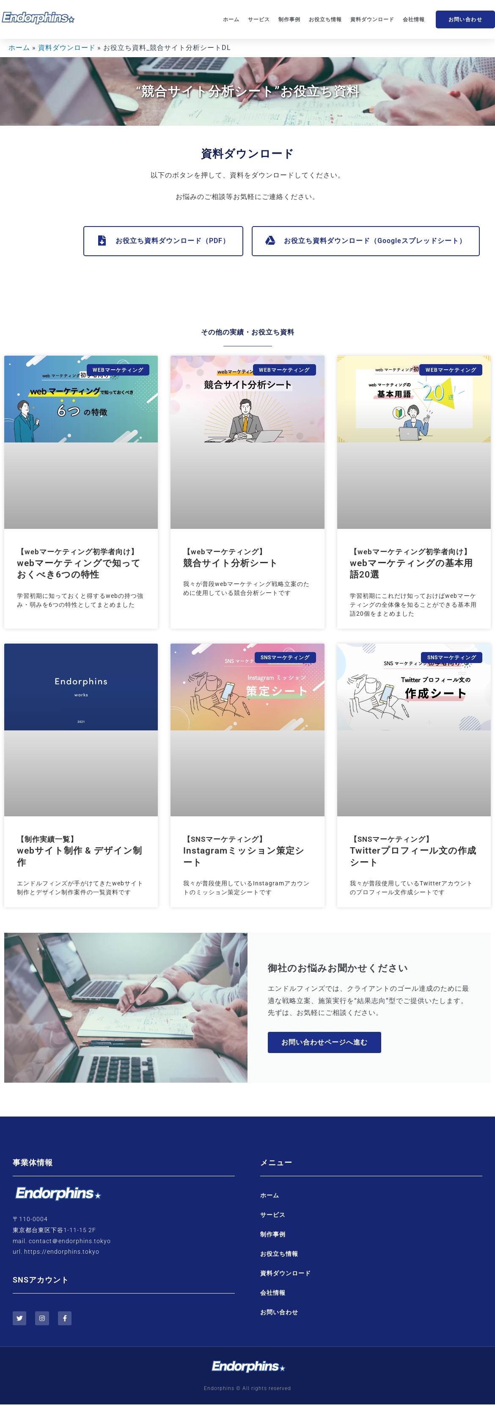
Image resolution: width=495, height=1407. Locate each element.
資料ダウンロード (372, 19)
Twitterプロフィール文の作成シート (413, 851)
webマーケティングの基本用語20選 (411, 563)
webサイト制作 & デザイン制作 (79, 851)
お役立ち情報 (325, 19)
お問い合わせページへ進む (325, 1043)
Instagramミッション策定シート (244, 851)
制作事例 (289, 19)
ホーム (231, 19)
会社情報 (414, 19)
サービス (259, 19)
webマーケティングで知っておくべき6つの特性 (79, 563)
